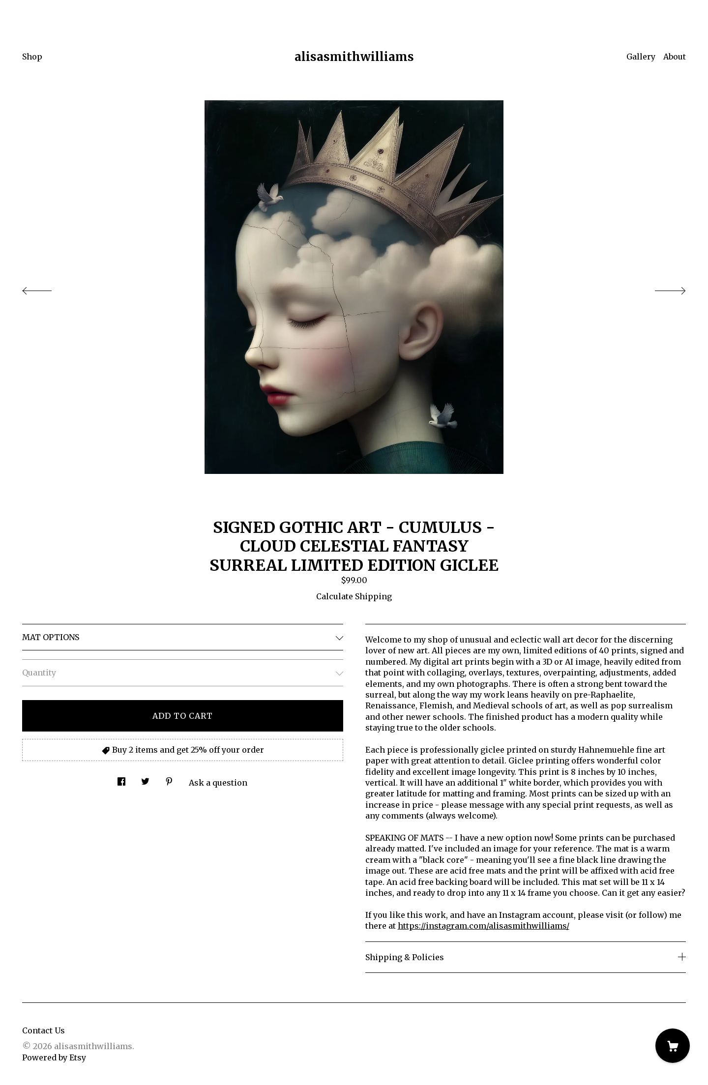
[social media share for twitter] (145, 779)
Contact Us (43, 1030)
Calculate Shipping (354, 596)
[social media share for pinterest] (169, 779)
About (674, 56)
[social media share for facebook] (121, 779)
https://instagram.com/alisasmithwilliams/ (483, 926)
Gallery (640, 56)
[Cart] (672, 1045)
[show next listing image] (661, 288)
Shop (32, 56)
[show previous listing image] (46, 288)
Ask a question (218, 783)
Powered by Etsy (54, 1057)
